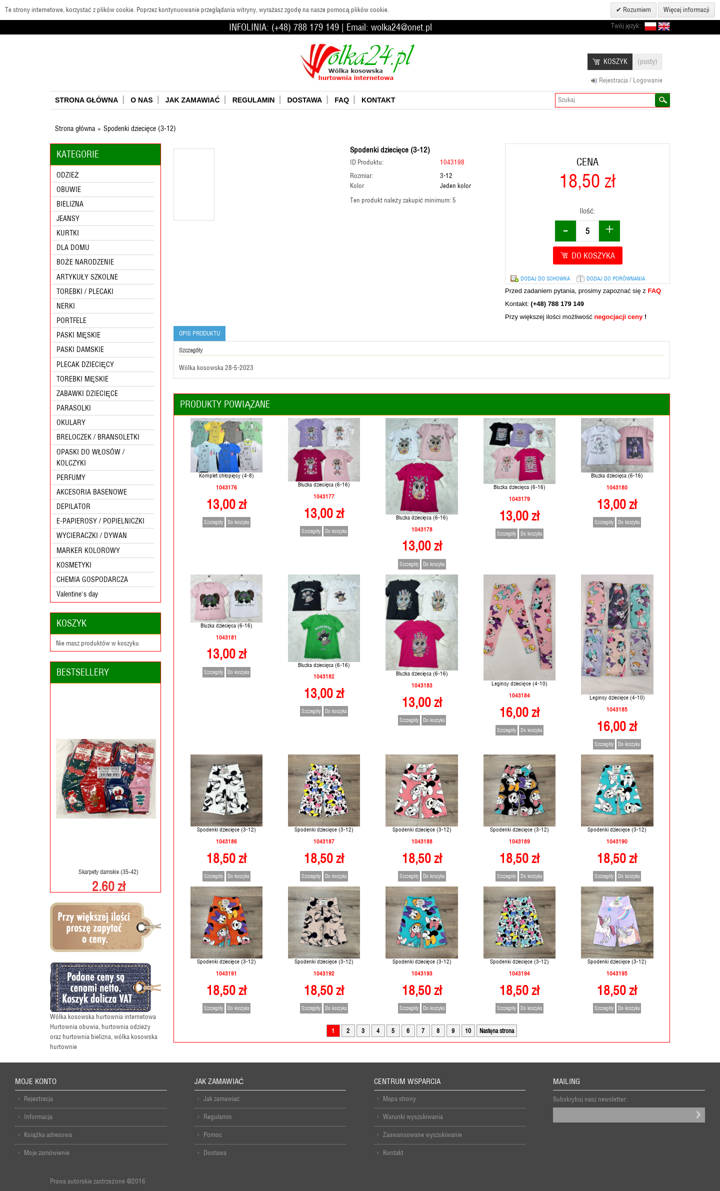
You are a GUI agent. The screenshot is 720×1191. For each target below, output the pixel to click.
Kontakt (393, 1152)
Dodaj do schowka (545, 278)
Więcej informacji (687, 10)
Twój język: (625, 26)
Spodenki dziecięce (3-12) (226, 829)
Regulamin (218, 1116)
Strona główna (75, 128)
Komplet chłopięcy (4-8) (226, 475)
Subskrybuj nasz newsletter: (590, 1099)
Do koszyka (238, 522)
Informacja (38, 1116)
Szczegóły (213, 522)
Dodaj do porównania (615, 278)
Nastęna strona (497, 1030)
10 (468, 1030)
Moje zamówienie (47, 1152)
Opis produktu (199, 333)
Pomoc (213, 1134)
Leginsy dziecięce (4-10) (519, 683)
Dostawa (215, 1152)
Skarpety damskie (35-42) (108, 872)
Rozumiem (636, 10)
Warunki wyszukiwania (413, 1116)
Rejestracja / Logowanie (630, 80)
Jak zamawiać (222, 1098)
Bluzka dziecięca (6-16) (324, 484)
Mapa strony (399, 1098)
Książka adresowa (48, 1134)
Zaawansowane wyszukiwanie (422, 1134)
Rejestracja (38, 1098)
